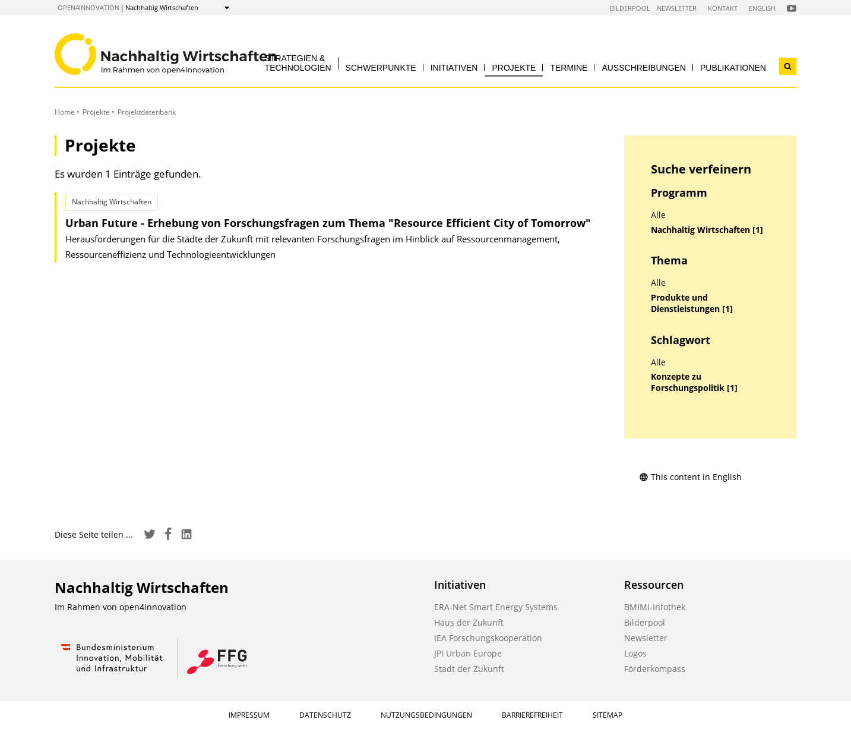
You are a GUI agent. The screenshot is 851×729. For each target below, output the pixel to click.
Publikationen (733, 67)
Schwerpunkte (381, 67)
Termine (568, 67)
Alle (658, 215)
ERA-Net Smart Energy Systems (496, 607)
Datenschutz (325, 715)
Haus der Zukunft (469, 622)
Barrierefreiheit (532, 715)
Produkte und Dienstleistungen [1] (692, 303)
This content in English (690, 476)
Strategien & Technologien (298, 62)
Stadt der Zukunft (469, 668)
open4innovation (88, 7)
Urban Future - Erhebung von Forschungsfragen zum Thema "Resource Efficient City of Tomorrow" (328, 223)
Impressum (249, 715)
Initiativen (454, 67)
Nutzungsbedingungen (426, 715)
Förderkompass (654, 668)
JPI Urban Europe (468, 653)
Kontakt (723, 8)
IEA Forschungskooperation (488, 637)
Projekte (514, 67)
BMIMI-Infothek (654, 607)
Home (65, 112)
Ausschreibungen (644, 67)
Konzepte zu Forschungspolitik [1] (694, 382)
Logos (635, 653)
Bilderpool (630, 8)
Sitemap (607, 715)
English (762, 8)
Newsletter (677, 8)
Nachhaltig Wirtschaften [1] (707, 230)
